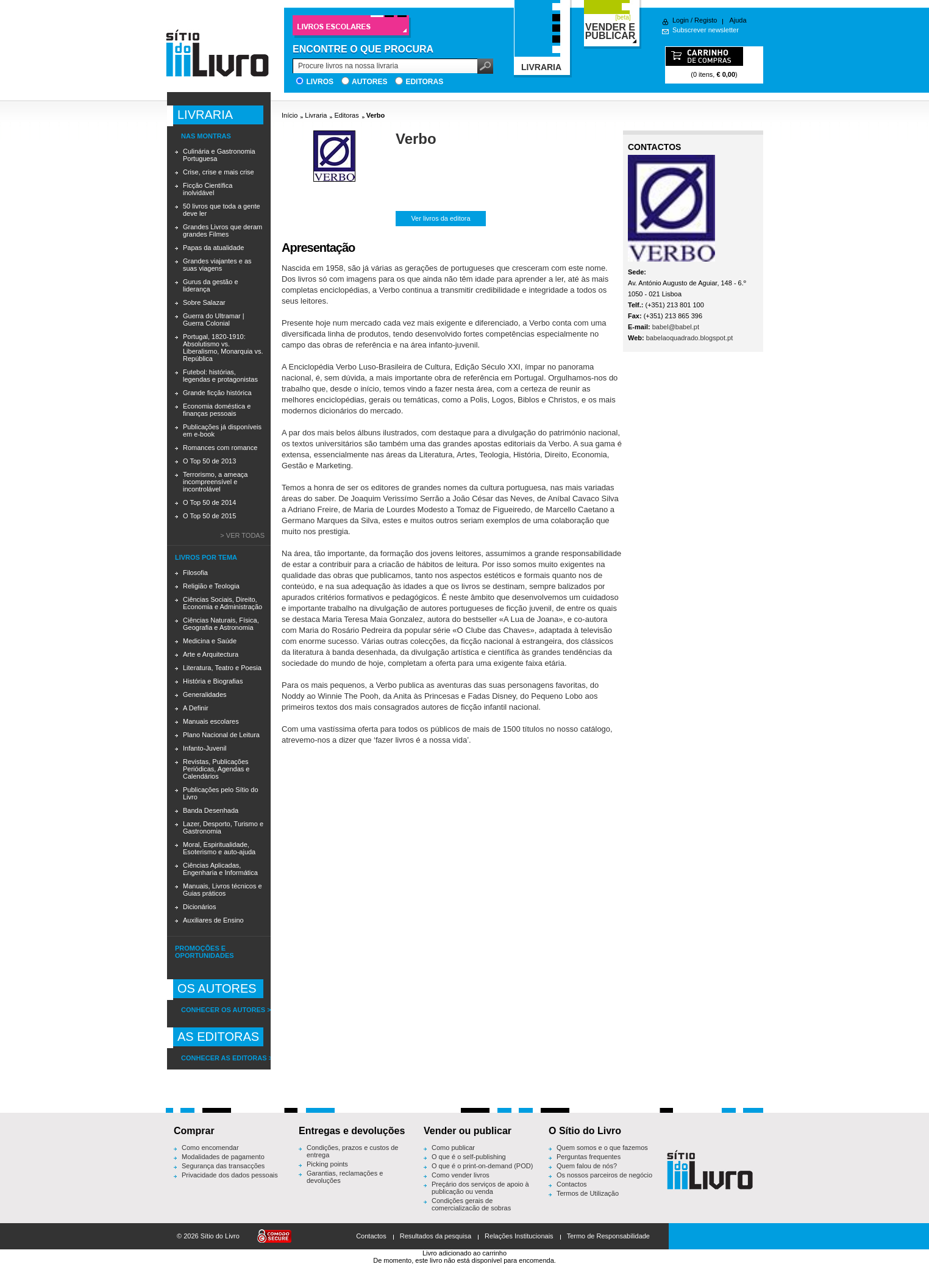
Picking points (327, 1164)
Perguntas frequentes (589, 1156)
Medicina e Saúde (210, 640)
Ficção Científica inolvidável (207, 189)
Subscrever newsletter (705, 30)
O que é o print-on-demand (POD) (482, 1165)
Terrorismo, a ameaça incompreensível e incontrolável (215, 482)
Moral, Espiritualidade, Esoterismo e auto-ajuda (219, 848)
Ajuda (737, 20)
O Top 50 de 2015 (209, 516)
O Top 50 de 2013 (209, 461)
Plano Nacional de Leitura (221, 734)
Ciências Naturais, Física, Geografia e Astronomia (221, 623)
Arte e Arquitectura (210, 654)
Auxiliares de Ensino (213, 920)
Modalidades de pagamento (223, 1156)
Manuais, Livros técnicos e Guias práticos (222, 889)
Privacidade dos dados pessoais (230, 1175)
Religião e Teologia (211, 586)
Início (289, 115)
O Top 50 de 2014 (209, 502)
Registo (705, 20)
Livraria (316, 115)
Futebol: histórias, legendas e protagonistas (220, 375)
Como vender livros (460, 1175)
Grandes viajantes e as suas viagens (217, 264)
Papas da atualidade (213, 247)
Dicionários (199, 906)
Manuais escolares (211, 721)
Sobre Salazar (204, 302)
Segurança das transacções (223, 1165)
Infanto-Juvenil (205, 748)
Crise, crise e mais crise (218, 172)
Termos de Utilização (588, 1193)
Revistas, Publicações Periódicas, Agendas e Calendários (216, 769)
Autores (369, 81)
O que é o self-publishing (469, 1156)
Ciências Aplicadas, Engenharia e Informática (220, 869)
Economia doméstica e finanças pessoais (217, 409)
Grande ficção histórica (217, 392)
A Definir (195, 708)
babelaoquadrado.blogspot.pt (689, 337)
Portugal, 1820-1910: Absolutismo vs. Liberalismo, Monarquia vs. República (223, 347)
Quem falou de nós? (587, 1165)
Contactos (572, 1184)
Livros (319, 81)
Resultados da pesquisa (435, 1236)
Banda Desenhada (210, 810)
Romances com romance (220, 447)
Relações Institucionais (519, 1236)
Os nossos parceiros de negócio (604, 1175)
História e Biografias (213, 681)
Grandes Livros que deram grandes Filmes (222, 230)
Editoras (424, 81)
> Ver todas (242, 535)
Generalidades (205, 694)
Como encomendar (210, 1147)
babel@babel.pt (675, 326)
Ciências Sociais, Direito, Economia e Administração (222, 603)
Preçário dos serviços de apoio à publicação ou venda (480, 1187)
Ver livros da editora (440, 218)
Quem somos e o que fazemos (602, 1147)
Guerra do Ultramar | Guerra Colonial (213, 319)
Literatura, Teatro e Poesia (222, 667)
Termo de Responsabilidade (608, 1236)
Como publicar (453, 1147)
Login (680, 20)
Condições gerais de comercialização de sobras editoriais (471, 1208)
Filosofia (195, 572)
